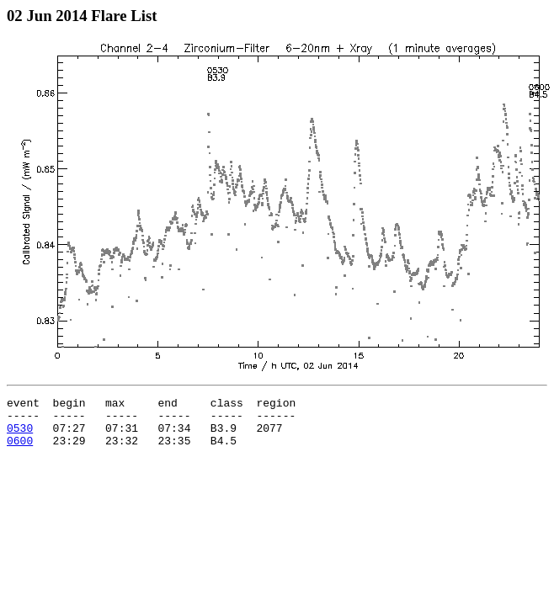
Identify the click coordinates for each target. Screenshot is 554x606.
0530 (20, 435)
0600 (20, 450)
